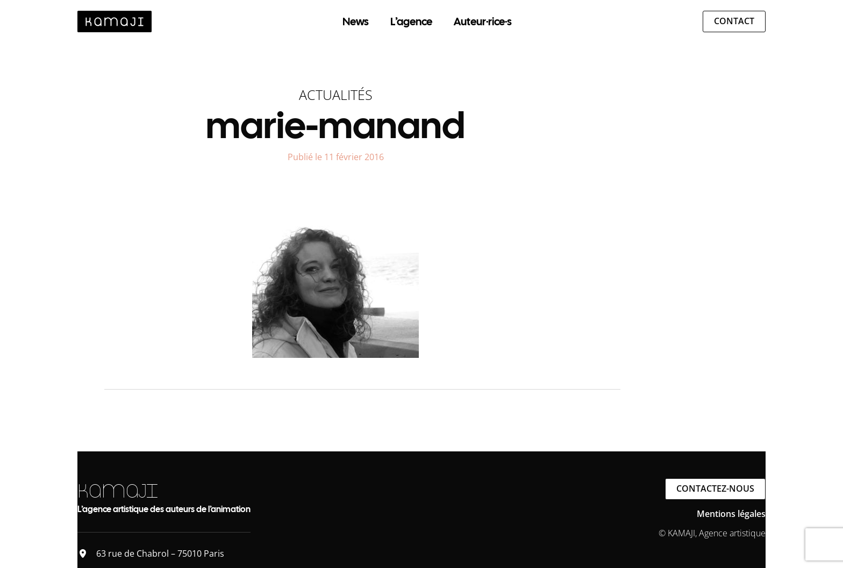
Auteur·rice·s (483, 21)
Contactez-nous (715, 488)
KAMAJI (117, 490)
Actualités (336, 94)
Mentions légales (731, 514)
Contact (734, 21)
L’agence (411, 21)
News (355, 21)
